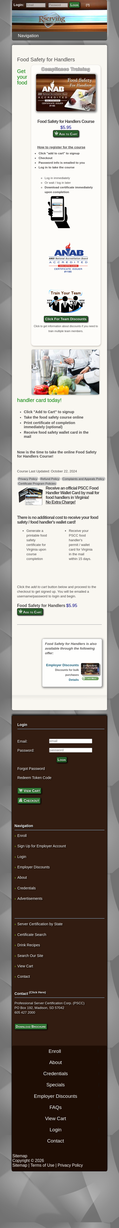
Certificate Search (31, 935)
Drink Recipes (28, 945)
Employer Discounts (62, 665)
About (22, 877)
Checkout (29, 800)
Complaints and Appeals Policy (83, 478)
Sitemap (19, 1156)
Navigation (61, 35)
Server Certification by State (40, 924)
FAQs (55, 1107)
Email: (22, 741)
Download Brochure (31, 1026)
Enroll (22, 836)
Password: (25, 750)
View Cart (29, 790)
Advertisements (29, 898)
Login (74, 5)
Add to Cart (65, 133)
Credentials (26, 888)
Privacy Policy (27, 478)
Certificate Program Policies (37, 483)
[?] (87, 5)
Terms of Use (42, 1165)
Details (74, 679)
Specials (55, 1084)
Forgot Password (31, 769)
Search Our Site (30, 956)
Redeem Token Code (34, 778)
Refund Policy (50, 478)
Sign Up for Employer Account (41, 846)
